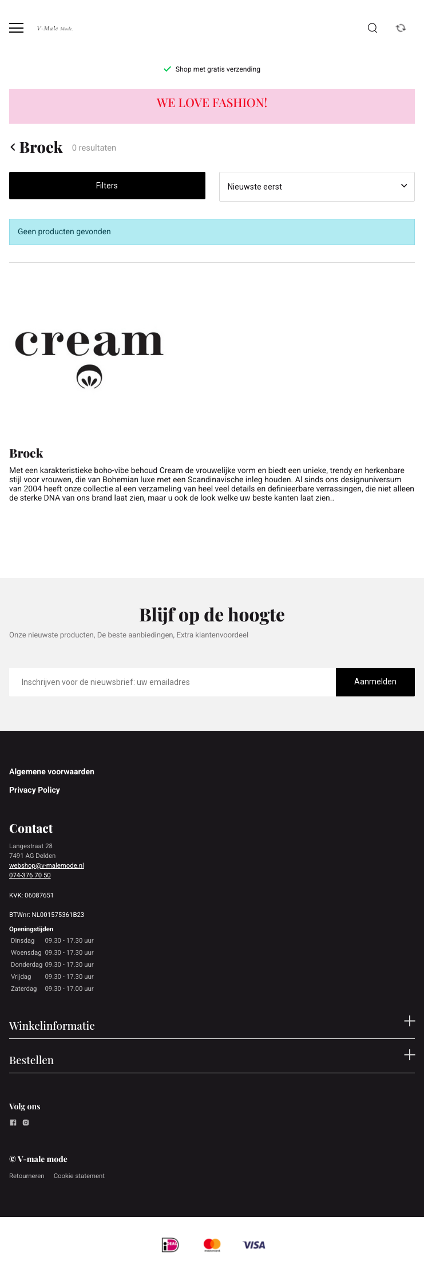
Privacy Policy (34, 790)
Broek (36, 147)
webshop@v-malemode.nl (46, 865)
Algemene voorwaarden (51, 772)
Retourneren (27, 1176)
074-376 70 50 (30, 875)
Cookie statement (79, 1176)
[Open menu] (16, 28)
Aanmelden (375, 681)
